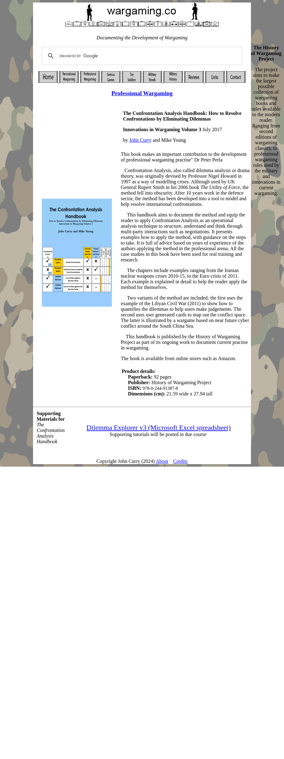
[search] (141, 56)
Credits (180, 461)
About (162, 461)
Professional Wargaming (141, 93)
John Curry (140, 140)
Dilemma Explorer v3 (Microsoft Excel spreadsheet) (159, 427)
